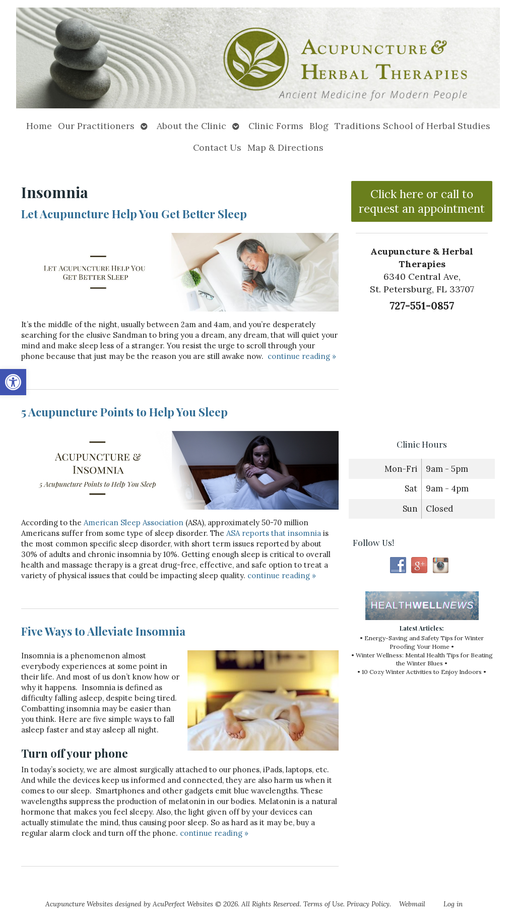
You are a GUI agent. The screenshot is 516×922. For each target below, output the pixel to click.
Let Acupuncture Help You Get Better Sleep (134, 213)
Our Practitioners (96, 126)
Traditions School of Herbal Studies (412, 126)
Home (39, 126)
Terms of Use (323, 903)
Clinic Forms (275, 126)
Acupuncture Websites (79, 903)
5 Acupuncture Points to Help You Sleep (124, 411)
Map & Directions (285, 147)
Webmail (412, 903)
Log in (453, 903)
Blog (319, 126)
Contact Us (217, 147)
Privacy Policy (368, 903)
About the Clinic (191, 126)
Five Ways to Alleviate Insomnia (103, 631)
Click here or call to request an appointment (422, 201)
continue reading (302, 356)
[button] (13, 382)
